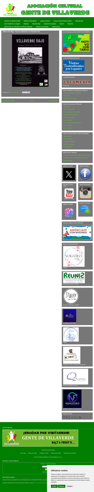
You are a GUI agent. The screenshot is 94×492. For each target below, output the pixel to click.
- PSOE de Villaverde (68, 144)
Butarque (26, 23)
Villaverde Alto (79, 21)
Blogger (60, 457)
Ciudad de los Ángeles (50, 23)
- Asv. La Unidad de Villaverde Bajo (72, 122)
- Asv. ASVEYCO (67, 125)
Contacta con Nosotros (42, 26)
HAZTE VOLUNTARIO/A (30, 21)
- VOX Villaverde (67, 147)
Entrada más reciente (9, 100)
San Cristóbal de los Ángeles (12, 23)
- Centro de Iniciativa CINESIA (70, 114)
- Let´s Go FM (66, 95)
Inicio (31, 100)
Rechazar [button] (61, 486)
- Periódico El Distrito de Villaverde (72, 93)
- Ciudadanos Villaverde (69, 141)
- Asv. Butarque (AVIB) (68, 117)
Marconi (62, 23)
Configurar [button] (69, 486)
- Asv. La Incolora (67, 128)
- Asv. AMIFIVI (66, 106)
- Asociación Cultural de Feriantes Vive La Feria (75, 157)
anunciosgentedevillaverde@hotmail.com (43, 482)
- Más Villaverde (67, 136)
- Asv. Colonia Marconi (68, 109)
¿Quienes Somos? (45, 21)
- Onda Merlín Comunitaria (70, 98)
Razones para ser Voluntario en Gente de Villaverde (18, 26)
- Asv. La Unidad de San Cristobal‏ (71, 112)
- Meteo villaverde (67, 160)
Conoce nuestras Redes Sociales (63, 21)
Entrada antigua (53, 100)
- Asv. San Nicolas (67, 120)
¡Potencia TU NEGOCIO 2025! (12, 21)
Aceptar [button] (54, 486)
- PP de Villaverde (67, 139)
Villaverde (70, 23)
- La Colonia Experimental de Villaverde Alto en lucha (76, 155)
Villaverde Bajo (36, 23)
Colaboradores (56, 26)
